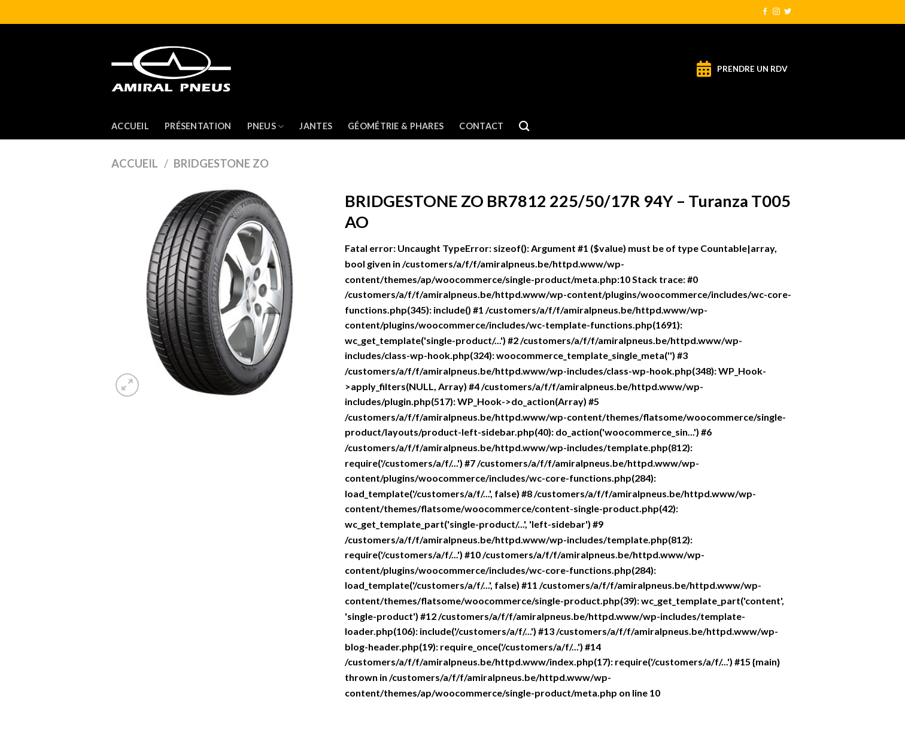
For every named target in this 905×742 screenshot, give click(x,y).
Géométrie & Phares (396, 126)
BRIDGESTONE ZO (221, 163)
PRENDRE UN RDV (752, 69)
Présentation (198, 126)
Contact (481, 126)
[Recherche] (524, 126)
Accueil (130, 126)
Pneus (265, 126)
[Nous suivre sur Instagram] (776, 12)
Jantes (315, 126)
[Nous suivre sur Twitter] (787, 12)
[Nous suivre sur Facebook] (765, 12)
